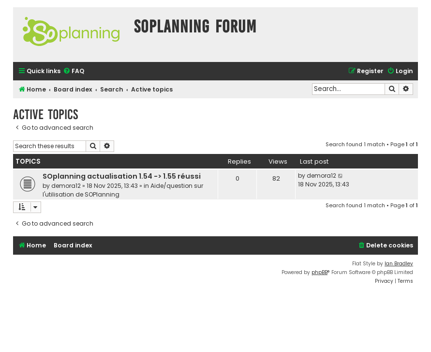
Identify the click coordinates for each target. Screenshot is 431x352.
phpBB (319, 272)
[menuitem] (73, 71)
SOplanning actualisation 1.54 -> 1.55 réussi (122, 176)
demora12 (66, 186)
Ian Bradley (399, 263)
